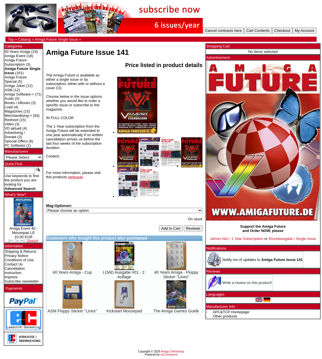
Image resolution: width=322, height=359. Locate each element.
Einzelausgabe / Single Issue (292, 238)
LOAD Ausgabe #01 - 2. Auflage (124, 274)
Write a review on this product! (247, 283)
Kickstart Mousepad (124, 311)
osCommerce (168, 354)
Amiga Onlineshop (172, 351)
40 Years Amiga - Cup (72, 272)
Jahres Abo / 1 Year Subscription (236, 238)
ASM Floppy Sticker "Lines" (72, 311)
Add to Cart (170, 228)
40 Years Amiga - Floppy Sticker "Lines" (176, 274)
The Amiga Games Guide (176, 311)
